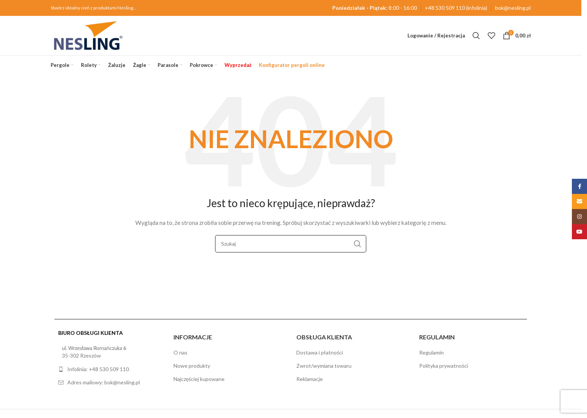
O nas (180, 352)
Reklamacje (309, 379)
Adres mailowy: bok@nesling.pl (103, 382)
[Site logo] (88, 35)
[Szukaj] (476, 35)
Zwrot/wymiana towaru (324, 365)
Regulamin (431, 352)
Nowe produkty (191, 365)
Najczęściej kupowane (199, 379)
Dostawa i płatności (319, 352)
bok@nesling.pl (513, 8)
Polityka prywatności (443, 365)
